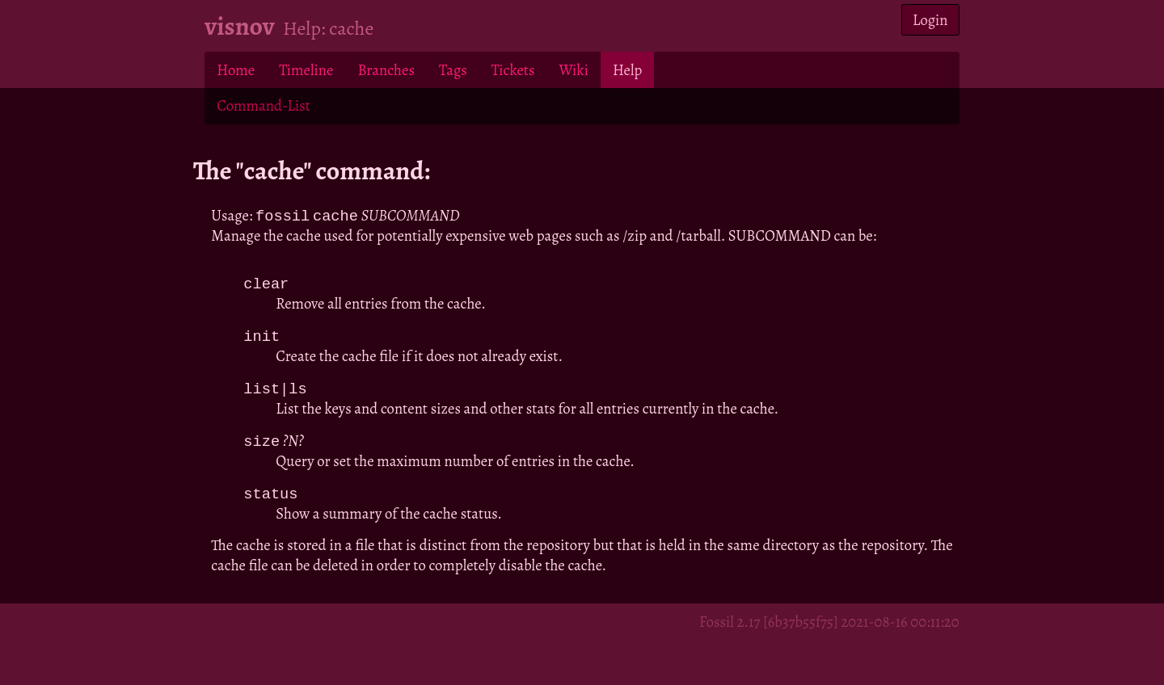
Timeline (306, 70)
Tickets (513, 70)
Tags (453, 70)
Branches (386, 70)
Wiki (573, 70)
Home (236, 70)
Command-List (263, 105)
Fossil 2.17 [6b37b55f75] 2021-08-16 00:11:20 (829, 626)
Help (627, 70)
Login (930, 20)
